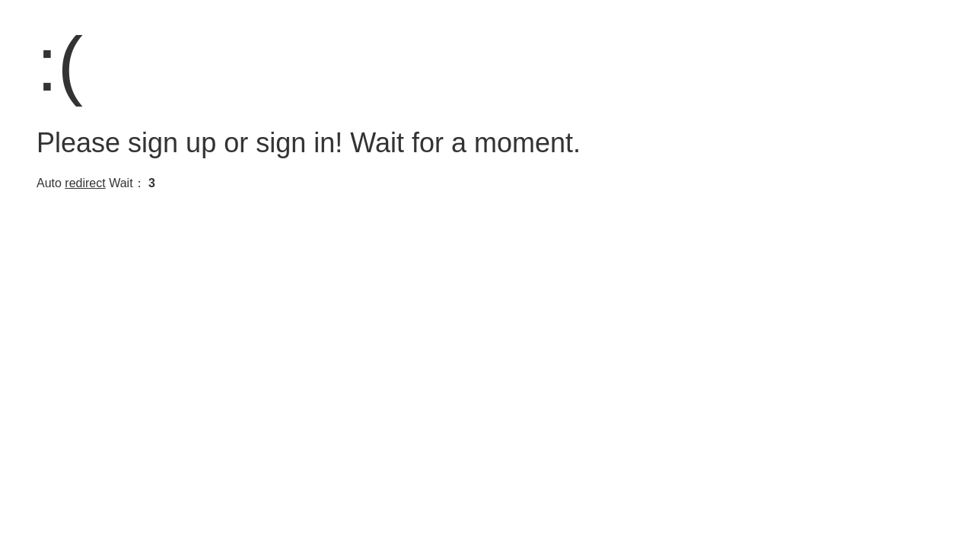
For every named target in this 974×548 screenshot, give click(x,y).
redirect (85, 183)
